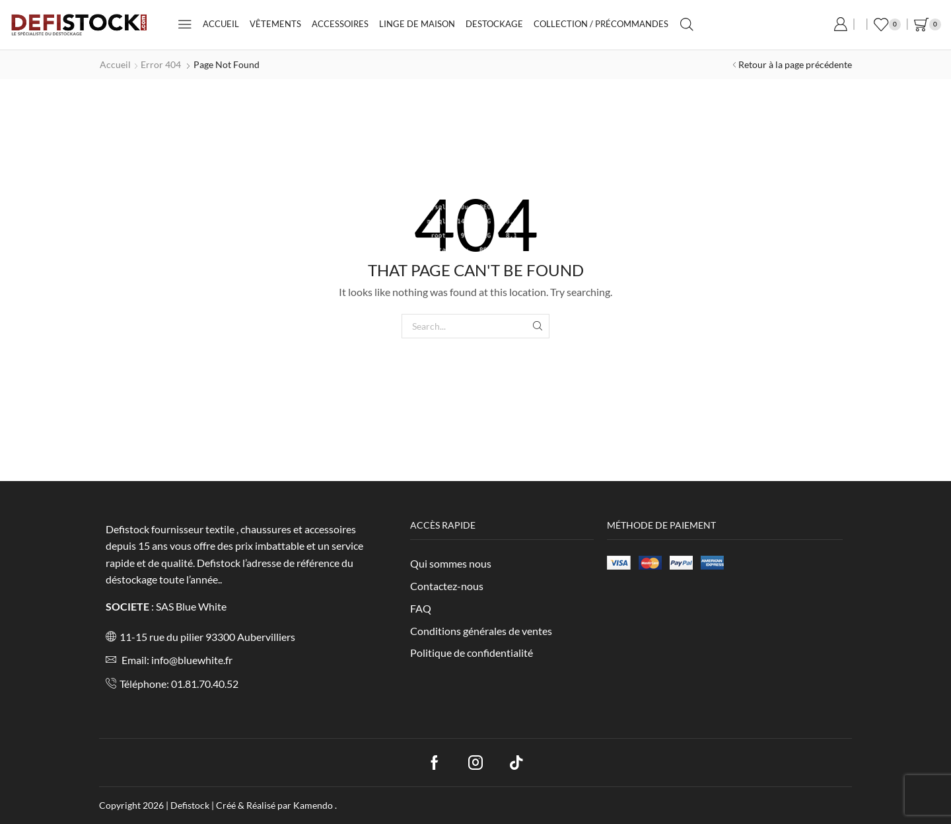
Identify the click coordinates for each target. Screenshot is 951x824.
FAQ (420, 608)
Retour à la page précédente (795, 64)
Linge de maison (417, 24)
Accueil (221, 24)
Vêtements (275, 24)
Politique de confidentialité (471, 652)
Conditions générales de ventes (481, 630)
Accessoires (340, 24)
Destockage (494, 24)
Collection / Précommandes (601, 24)
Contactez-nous (446, 586)
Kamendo (314, 805)
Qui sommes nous (450, 563)
